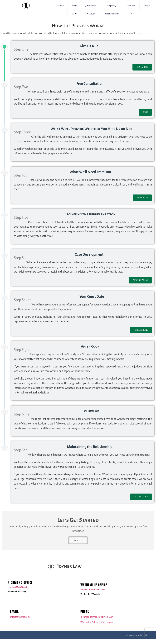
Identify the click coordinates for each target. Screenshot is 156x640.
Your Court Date (91, 297)
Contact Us (142, 67)
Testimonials (141, 497)
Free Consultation (89, 84)
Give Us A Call (90, 46)
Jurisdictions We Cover (90, 10)
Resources (131, 10)
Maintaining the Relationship (89, 447)
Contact (147, 6)
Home (60, 6)
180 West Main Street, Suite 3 (93, 590)
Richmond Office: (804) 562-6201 (96, 617)
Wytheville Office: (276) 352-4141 (96, 623)
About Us (74, 10)
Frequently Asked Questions (112, 10)
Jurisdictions (141, 330)
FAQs (145, 112)
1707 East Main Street (17, 588)
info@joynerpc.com (20, 617)
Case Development (89, 254)
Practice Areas (140, 280)
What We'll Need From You (90, 172)
